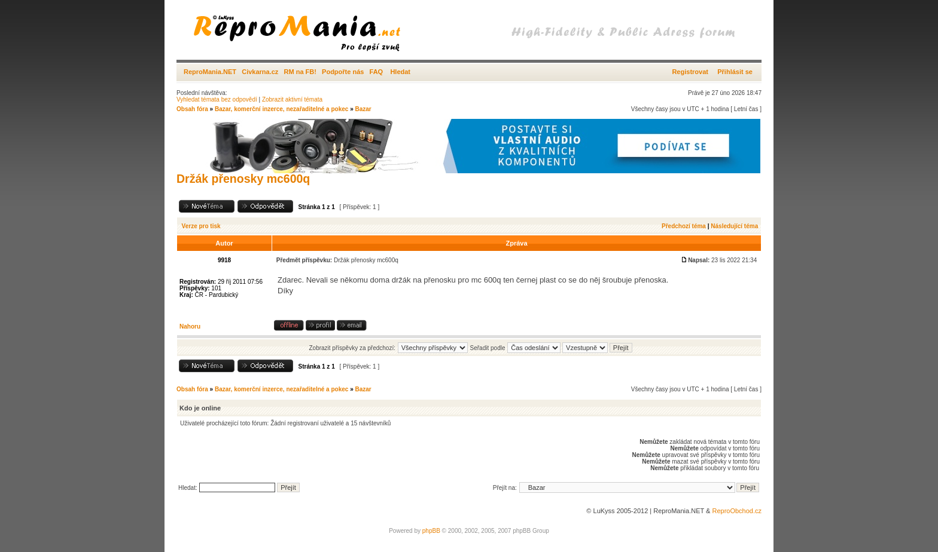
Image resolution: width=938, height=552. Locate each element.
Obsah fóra (192, 109)
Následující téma (734, 226)
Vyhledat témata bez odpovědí (216, 99)
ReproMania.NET (210, 71)
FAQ (376, 71)
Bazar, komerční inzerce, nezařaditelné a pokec (281, 109)
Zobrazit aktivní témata (292, 99)
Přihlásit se (735, 71)
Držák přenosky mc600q (243, 178)
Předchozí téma (684, 226)
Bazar (363, 109)
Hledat (400, 71)
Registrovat (690, 71)
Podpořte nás (343, 71)
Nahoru (189, 326)
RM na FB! (300, 71)
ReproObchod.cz (737, 510)
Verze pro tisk (201, 226)
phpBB (431, 531)
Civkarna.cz (260, 71)
